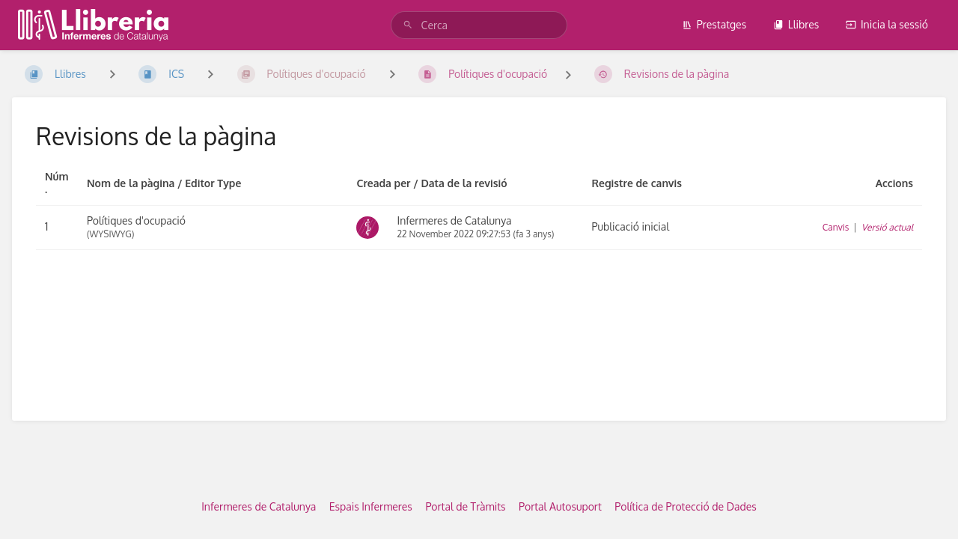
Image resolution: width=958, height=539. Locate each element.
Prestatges (714, 24)
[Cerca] (410, 25)
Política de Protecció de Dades (685, 506)
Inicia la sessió (887, 24)
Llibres (796, 24)
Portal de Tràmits (465, 506)
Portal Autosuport (560, 506)
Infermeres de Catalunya (258, 506)
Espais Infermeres (370, 506)
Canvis (836, 227)
